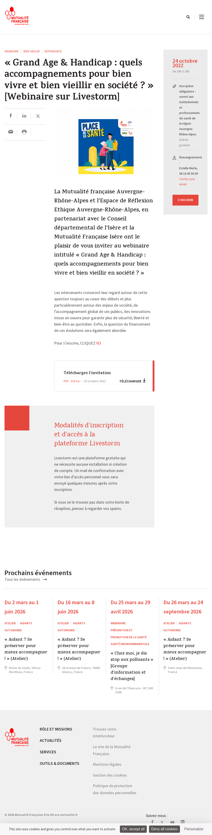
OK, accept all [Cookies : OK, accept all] (133, 829)
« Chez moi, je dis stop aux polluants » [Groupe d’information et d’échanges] (132, 667)
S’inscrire (185, 200)
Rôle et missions (56, 729)
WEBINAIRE (12, 51)
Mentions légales (107, 764)
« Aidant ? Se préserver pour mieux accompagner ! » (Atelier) (26, 650)
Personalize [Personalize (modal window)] (193, 829)
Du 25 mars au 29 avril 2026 (130, 607)
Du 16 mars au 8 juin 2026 (76, 607)
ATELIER (10, 623)
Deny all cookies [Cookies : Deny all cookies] (164, 829)
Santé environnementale (130, 644)
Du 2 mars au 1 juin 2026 (22, 607)
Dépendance (53, 51)
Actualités (50, 740)
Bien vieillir (31, 51)
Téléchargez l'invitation (90, 373)
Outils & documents (59, 763)
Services (48, 751)
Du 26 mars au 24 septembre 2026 (183, 607)
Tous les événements (26, 579)
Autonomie (13, 630)
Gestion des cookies (110, 775)
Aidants (26, 623)
